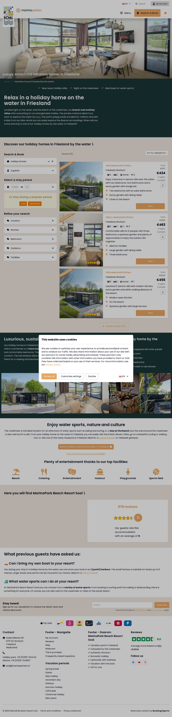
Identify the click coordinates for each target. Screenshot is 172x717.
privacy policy (53, 364)
